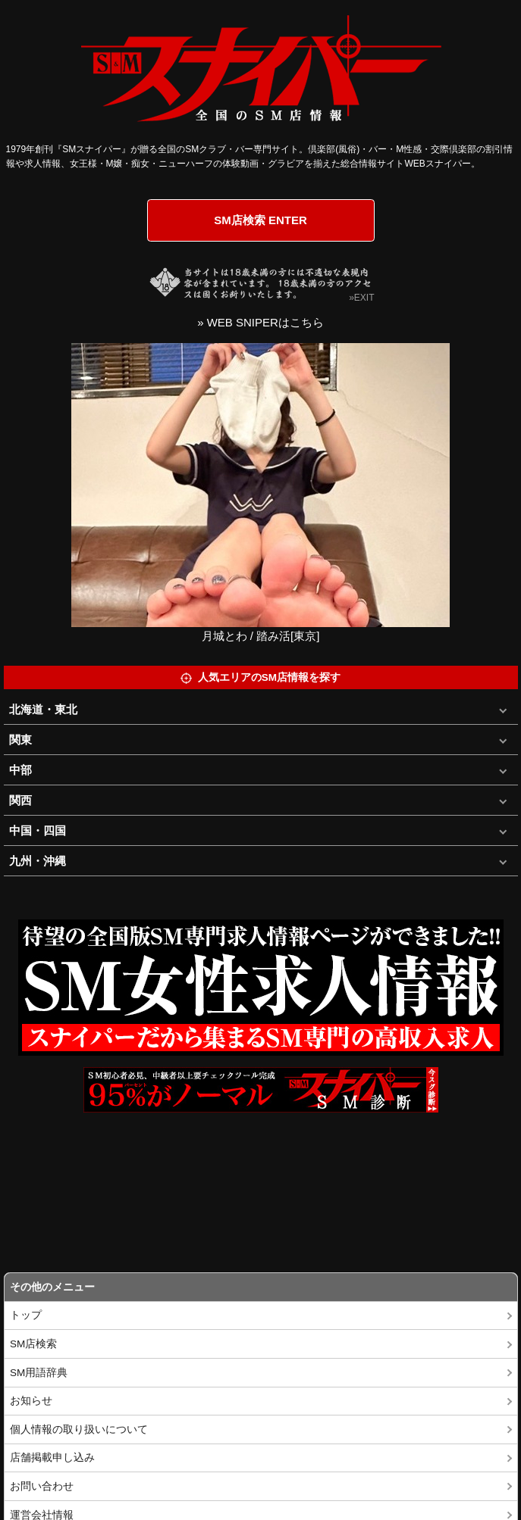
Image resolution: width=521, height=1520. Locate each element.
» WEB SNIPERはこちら (260, 322)
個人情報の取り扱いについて (79, 1429)
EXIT (364, 297)
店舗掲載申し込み (52, 1457)
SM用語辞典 (38, 1372)
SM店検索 (33, 1344)
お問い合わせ (42, 1486)
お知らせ (31, 1400)
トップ (26, 1315)
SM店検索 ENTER (260, 220)
